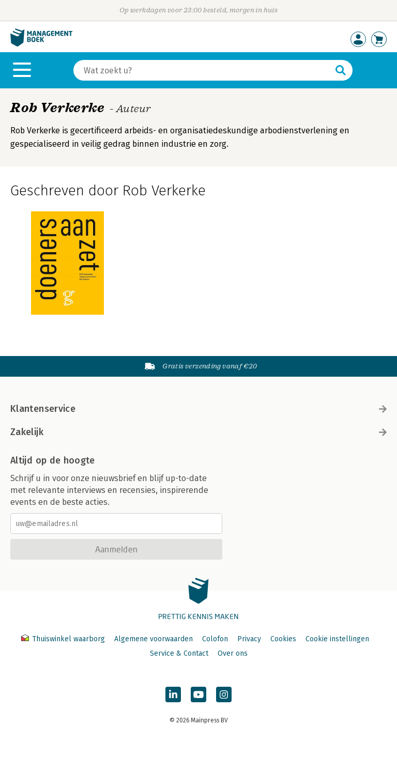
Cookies (283, 639)
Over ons (233, 653)
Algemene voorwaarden (153, 639)
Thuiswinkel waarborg (64, 639)
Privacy (249, 639)
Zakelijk (198, 432)
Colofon (215, 639)
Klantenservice (198, 408)
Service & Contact (179, 653)
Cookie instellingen (337, 639)
